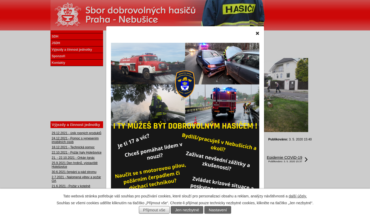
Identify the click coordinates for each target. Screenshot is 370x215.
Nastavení (218, 210)
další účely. (298, 196)
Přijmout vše (154, 210)
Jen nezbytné (187, 210)
